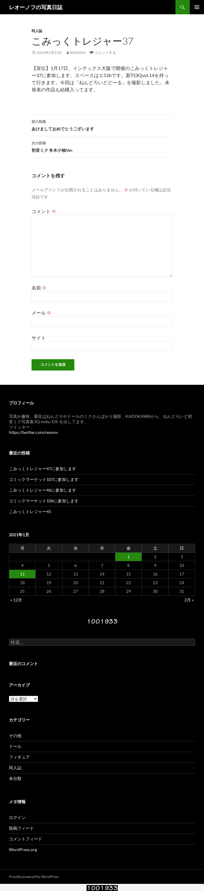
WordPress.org (23, 849)
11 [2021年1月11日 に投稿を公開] (22, 573)
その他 (15, 735)
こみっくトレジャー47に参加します (42, 468)
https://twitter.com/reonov (33, 432)
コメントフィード (25, 838)
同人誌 (37, 31)
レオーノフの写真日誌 (35, 7)
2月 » (189, 599)
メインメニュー (197, 7)
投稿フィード (21, 828)
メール (41, 312)
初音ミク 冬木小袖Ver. (102, 146)
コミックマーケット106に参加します (44, 500)
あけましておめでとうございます (102, 124)
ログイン (17, 817)
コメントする (105, 52)
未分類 (15, 778)
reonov (78, 52)
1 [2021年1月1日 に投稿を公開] (128, 556)
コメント (44, 211)
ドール (15, 746)
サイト (39, 337)
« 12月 (16, 599)
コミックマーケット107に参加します (44, 479)
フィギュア (19, 756)
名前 (39, 287)
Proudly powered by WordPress (34, 876)
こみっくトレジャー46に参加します (42, 490)
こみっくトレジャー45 (30, 511)
